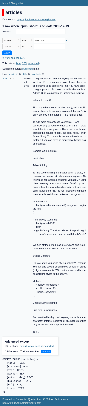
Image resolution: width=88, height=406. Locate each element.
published (27, 69)
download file (29, 351)
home (5, 3)
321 (5, 78)
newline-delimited (44, 346)
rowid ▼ (13, 74)
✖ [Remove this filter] (66, 40)
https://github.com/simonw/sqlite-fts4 (36, 19)
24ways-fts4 (16, 3)
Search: (6, 31)
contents (36, 74)
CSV (24, 63)
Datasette (21, 399)
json (18, 63)
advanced (33, 63)
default (23, 346)
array (31, 346)
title (25, 74)
